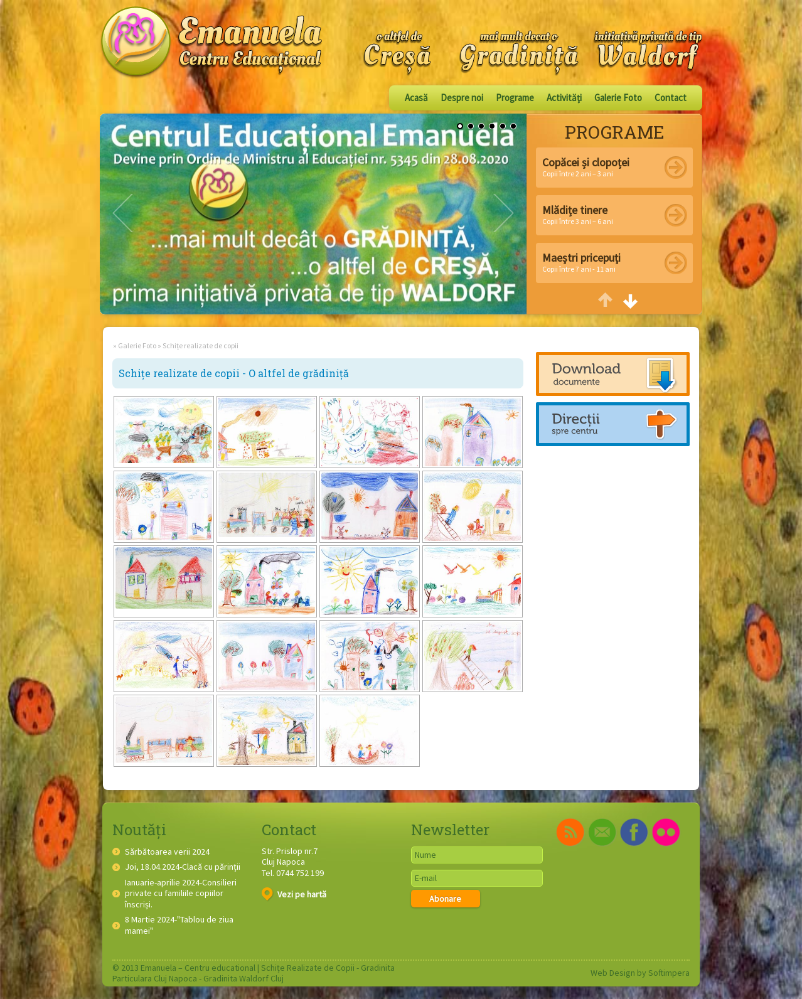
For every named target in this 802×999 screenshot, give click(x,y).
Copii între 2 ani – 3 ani (585, 166)
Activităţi (564, 98)
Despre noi (462, 98)
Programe (515, 98)
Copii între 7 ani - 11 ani (581, 262)
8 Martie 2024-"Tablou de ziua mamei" (179, 925)
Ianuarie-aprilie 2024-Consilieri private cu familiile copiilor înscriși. (181, 893)
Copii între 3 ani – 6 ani (577, 214)
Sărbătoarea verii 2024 (167, 852)
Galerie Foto (618, 98)
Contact (671, 98)
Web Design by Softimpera (640, 972)
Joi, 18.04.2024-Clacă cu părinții (182, 867)
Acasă (416, 98)
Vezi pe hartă (294, 894)
